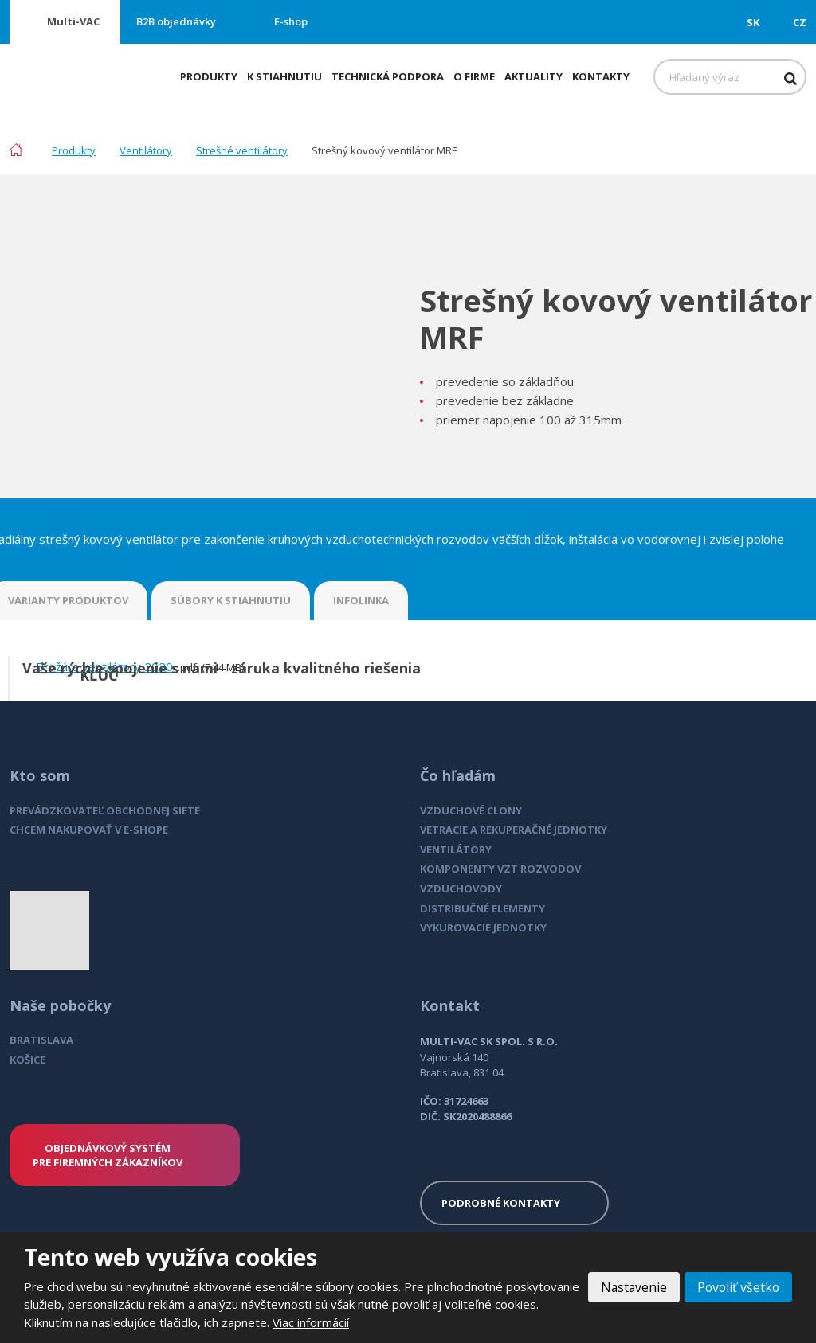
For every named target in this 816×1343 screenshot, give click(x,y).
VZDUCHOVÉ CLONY (471, 810)
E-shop (291, 21)
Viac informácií (358, 1322)
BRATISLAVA (41, 1040)
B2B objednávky (176, 21)
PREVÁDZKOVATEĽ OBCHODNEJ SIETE (105, 810)
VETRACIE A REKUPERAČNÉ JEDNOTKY (513, 829)
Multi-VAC (73, 21)
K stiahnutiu (284, 76)
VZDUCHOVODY (461, 888)
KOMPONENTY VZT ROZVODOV (500, 868)
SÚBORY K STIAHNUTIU (231, 600)
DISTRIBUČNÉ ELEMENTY (482, 908)
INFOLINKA (361, 600)
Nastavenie (631, 1287)
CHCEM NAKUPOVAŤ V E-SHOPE (89, 829)
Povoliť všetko (737, 1287)
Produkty (208, 76)
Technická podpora (388, 76)
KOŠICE (27, 1059)
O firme (474, 76)
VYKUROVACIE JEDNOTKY (483, 927)
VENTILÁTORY (456, 849)
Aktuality (533, 76)
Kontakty (601, 76)
